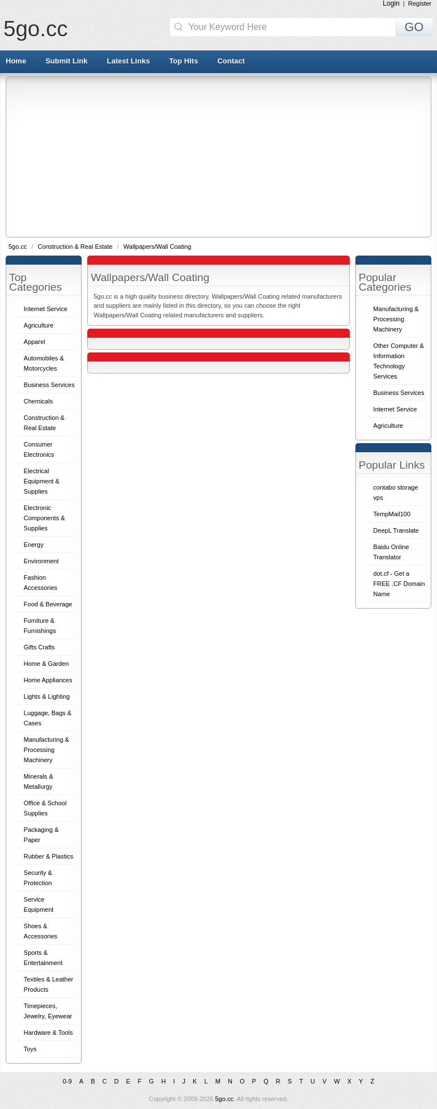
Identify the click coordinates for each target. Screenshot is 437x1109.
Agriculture (39, 325)
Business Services (49, 384)
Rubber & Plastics (48, 856)
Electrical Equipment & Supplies (42, 481)
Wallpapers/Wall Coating (158, 246)
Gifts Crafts (39, 647)
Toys (30, 1049)
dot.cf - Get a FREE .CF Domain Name (399, 583)
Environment (41, 561)
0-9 (67, 1081)
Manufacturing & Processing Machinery (46, 749)
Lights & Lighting (47, 696)
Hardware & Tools (48, 1032)
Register (419, 3)
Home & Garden (46, 663)
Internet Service (45, 308)
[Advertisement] (221, 156)
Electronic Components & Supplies (44, 518)
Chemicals (38, 401)
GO (414, 27)
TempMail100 (392, 514)
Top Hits (183, 61)
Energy (34, 544)
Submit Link (66, 61)
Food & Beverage (48, 604)
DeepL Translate (396, 530)
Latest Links (128, 61)
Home (16, 61)
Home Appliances (48, 680)
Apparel (34, 341)
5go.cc (35, 28)
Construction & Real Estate (76, 246)
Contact (230, 61)
